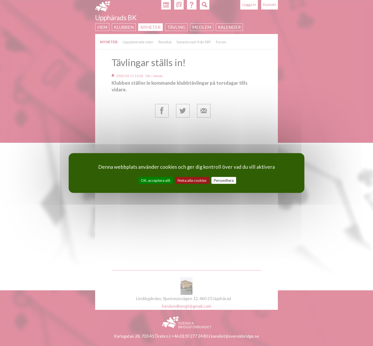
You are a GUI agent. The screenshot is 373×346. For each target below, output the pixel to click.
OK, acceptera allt (155, 180)
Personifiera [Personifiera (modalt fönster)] (224, 180)
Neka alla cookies (191, 180)
